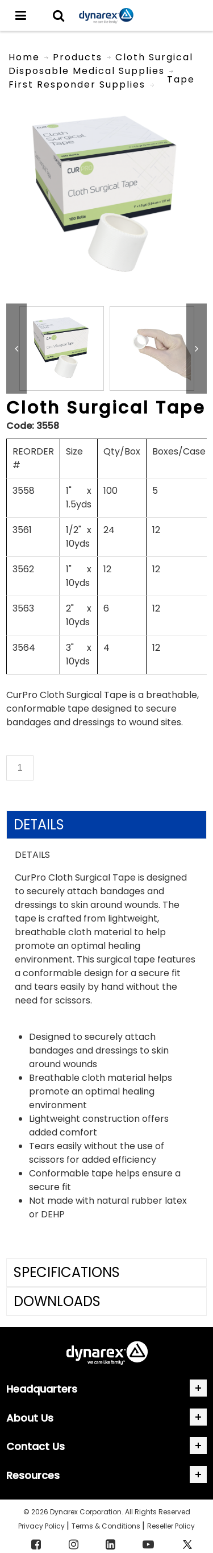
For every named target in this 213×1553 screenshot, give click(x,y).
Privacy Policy (42, 1526)
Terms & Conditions (107, 1526)
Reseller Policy (171, 1526)
